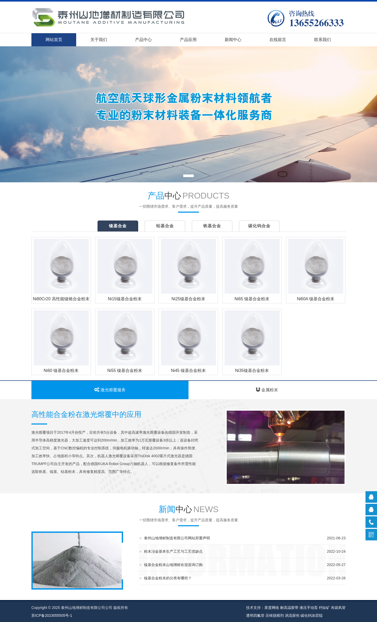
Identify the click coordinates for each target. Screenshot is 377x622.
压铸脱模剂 (274, 615)
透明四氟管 (255, 615)
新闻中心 (233, 39)
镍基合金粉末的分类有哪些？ (168, 578)
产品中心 (143, 39)
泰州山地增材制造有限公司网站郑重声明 (177, 538)
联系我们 (322, 39)
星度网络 (271, 608)
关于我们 (98, 39)
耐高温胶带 (289, 608)
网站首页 (54, 39)
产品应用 (188, 39)
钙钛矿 (324, 608)
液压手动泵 (309, 608)
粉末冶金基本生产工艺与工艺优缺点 (173, 551)
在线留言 (277, 39)
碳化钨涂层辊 (312, 615)
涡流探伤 (292, 615)
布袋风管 (338, 608)
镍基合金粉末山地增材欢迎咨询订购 (173, 565)
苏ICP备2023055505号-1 (51, 615)
